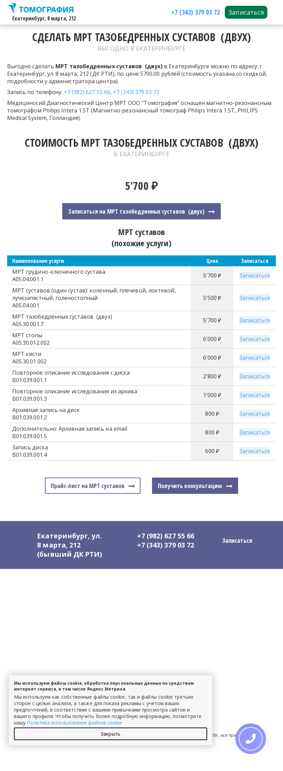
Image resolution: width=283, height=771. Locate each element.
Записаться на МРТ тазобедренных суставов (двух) (136, 211)
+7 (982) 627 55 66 (87, 92)
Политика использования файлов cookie (74, 722)
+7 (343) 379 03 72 (136, 92)
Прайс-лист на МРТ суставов (87, 486)
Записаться (246, 12)
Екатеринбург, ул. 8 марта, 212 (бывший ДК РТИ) (70, 545)
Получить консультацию (190, 486)
